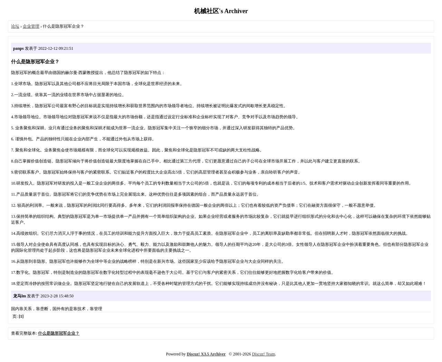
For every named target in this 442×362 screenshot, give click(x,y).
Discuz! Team (263, 354)
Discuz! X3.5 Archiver (206, 354)
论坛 (15, 26)
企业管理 (31, 26)
